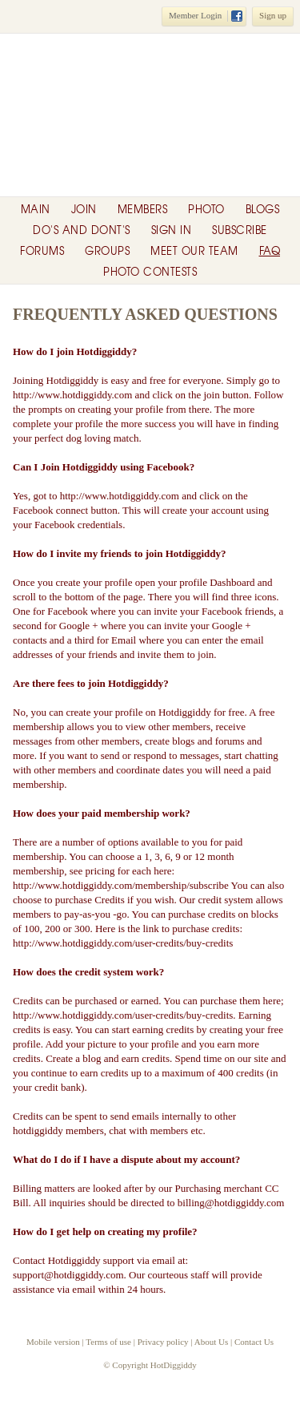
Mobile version (53, 1341)
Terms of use (108, 1341)
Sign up (272, 15)
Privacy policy (163, 1341)
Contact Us (254, 1341)
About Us (211, 1341)
